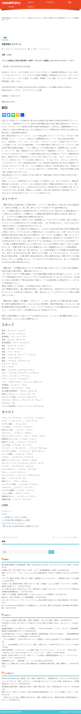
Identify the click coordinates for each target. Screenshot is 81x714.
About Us (31, 7)
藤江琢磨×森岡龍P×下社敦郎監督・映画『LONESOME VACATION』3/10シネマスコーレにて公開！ (37, 565)
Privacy (11, 7)
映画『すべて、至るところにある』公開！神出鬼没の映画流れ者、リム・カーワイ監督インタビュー (38, 692)
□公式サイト (6, 511)
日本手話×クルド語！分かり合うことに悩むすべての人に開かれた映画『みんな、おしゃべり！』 (37, 623)
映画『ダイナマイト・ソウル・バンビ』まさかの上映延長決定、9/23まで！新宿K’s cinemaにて (36, 573)
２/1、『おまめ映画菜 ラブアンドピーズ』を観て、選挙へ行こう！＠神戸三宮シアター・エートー (37, 644)
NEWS (6, 559)
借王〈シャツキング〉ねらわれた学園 (64, 537)
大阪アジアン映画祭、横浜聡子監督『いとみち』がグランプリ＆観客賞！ (28, 594)
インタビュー (50, 2)
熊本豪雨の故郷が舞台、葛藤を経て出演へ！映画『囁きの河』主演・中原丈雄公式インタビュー (36, 687)
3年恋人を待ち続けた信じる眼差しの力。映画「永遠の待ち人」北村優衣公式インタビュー (34, 678)
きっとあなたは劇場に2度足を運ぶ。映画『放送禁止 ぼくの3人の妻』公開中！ (31, 620)
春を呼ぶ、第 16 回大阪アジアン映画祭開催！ (18, 597)
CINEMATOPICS (11, 3)
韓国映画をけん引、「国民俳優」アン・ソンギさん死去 (22, 661)
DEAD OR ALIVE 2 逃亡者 (10, 537)
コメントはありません (43, 49)
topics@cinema (8, 49)
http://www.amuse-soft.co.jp (13, 523)
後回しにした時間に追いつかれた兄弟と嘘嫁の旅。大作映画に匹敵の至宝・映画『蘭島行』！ (35, 663)
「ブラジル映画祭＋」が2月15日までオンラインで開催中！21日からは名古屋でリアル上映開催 (36, 639)
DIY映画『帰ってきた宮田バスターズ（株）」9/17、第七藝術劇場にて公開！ (29, 570)
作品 (69, 2)
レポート (31, 2)
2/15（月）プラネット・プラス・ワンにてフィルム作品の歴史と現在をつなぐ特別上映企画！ (35, 600)
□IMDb (4, 514)
